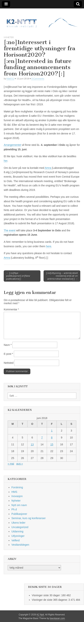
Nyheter (9, 37)
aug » (19, 463)
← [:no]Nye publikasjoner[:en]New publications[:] (18, 276)
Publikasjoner (19, 513)
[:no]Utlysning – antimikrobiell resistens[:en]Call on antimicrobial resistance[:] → (62, 276)
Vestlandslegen (20, 544)
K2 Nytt (40, 614)
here (48, 246)
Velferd (15, 540)
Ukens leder (18, 522)
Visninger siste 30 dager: (46, 595)
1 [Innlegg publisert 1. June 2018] (52, 430)
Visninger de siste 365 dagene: (50, 599)
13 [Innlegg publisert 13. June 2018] (32, 444)
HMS (14, 491)
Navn (8, 344)
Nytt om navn (19, 505)
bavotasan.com (57, 618)
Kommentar (11, 309)
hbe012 (10, 78)
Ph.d (14, 509)
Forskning (17, 487)
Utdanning (17, 531)
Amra (48, 167)
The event (9, 230)
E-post (8, 353)
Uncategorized (19, 527)
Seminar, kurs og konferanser (28, 518)
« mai (11, 463)
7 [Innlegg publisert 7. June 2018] (42, 437)
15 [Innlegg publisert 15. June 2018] (51, 444)
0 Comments (37, 78)
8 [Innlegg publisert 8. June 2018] (52, 437)
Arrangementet (12, 144)
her (5, 160)
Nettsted (8, 362)
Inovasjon (17, 496)
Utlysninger (18, 535)
